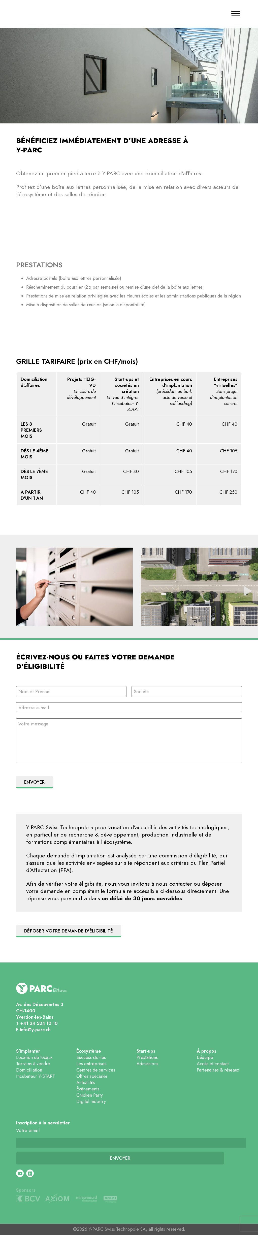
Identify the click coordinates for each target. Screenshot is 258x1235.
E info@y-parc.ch (33, 1029)
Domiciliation (29, 1070)
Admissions (147, 1063)
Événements (87, 1089)
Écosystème (88, 1051)
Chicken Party (89, 1095)
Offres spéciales (92, 1076)
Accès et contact (213, 1063)
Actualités (85, 1082)
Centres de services (95, 1070)
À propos (206, 1051)
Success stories (91, 1057)
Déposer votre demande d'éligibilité (68, 931)
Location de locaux (34, 1057)
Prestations (147, 1057)
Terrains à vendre (33, 1063)
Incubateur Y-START (35, 1076)
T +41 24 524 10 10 (37, 1023)
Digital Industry (91, 1101)
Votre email (28, 1130)
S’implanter (28, 1051)
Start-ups (146, 1051)
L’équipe (205, 1057)
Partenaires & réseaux (218, 1070)
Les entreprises (91, 1063)
